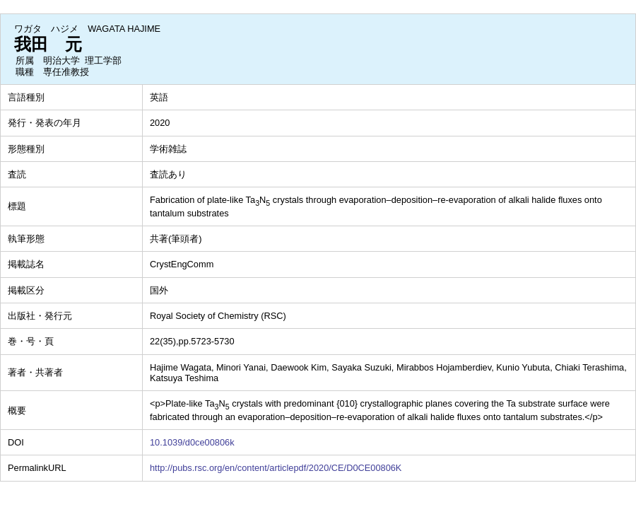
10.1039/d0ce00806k (192, 442)
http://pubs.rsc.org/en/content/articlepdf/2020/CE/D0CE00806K (275, 467)
